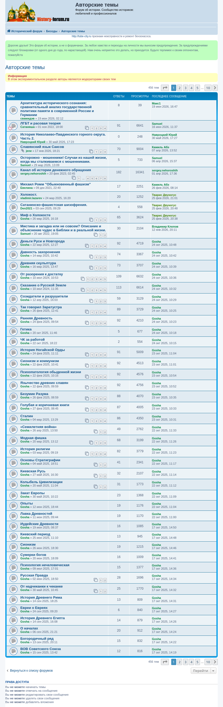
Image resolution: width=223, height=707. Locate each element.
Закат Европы (32, 493)
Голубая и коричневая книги (44, 405)
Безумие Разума (34, 394)
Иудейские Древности (39, 524)
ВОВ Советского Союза (40, 649)
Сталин (26, 416)
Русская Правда (34, 575)
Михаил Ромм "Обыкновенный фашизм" (55, 184)
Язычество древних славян (44, 383)
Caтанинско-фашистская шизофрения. (53, 205)
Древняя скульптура (38, 263)
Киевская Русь (32, 471)
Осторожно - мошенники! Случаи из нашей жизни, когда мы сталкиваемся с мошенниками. (63, 159)
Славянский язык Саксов (42, 147)
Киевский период (35, 534)
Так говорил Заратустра (41, 307)
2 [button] (179, 87)
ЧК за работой (32, 340)
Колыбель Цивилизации (41, 482)
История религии (35, 449)
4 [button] (191, 87)
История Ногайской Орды (42, 350)
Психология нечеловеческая (44, 565)
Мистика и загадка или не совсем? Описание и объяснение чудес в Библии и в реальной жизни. (63, 228)
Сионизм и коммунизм (39, 361)
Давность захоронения (40, 252)
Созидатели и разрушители (44, 296)
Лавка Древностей (36, 514)
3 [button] (186, 87)
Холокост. (28, 194)
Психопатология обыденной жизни (50, 372)
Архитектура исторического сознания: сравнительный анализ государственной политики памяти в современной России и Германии (57, 109)
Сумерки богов (33, 555)
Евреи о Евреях (34, 608)
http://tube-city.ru (81, 36)
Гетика (25, 329)
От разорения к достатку (41, 274)
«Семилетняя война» (38, 427)
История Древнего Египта (42, 618)
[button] (165, 88)
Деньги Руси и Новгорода (42, 241)
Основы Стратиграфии (40, 460)
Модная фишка (33, 438)
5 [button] (197, 87)
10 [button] (208, 87)
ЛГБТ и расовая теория (40, 123)
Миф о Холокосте (35, 215)
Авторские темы (25, 67)
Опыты (26, 503)
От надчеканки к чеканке (41, 586)
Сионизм (28, 544)
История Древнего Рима (41, 597)
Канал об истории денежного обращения (55, 170)
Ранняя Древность (36, 318)
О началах (29, 628)
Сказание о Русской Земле (43, 285)
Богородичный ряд (37, 639)
